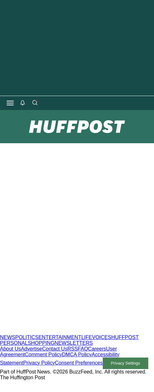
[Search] (34, 103)
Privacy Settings (125, 363)
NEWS (7, 337)
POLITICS (26, 337)
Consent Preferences (79, 363)
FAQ (83, 348)
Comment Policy (43, 354)
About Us (10, 348)
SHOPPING (41, 343)
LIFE (86, 337)
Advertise (31, 348)
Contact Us (54, 348)
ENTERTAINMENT (59, 337)
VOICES (101, 337)
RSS (72, 348)
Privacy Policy (39, 363)
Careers (97, 348)
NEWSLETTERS (74, 343)
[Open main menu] (10, 103)
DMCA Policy (77, 354)
